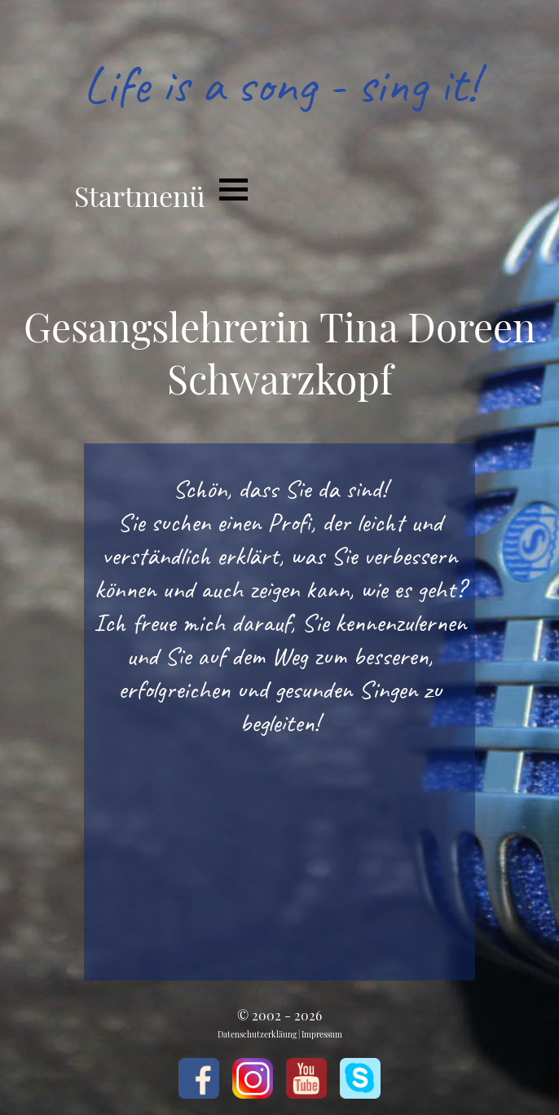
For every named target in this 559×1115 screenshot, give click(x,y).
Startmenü (139, 196)
